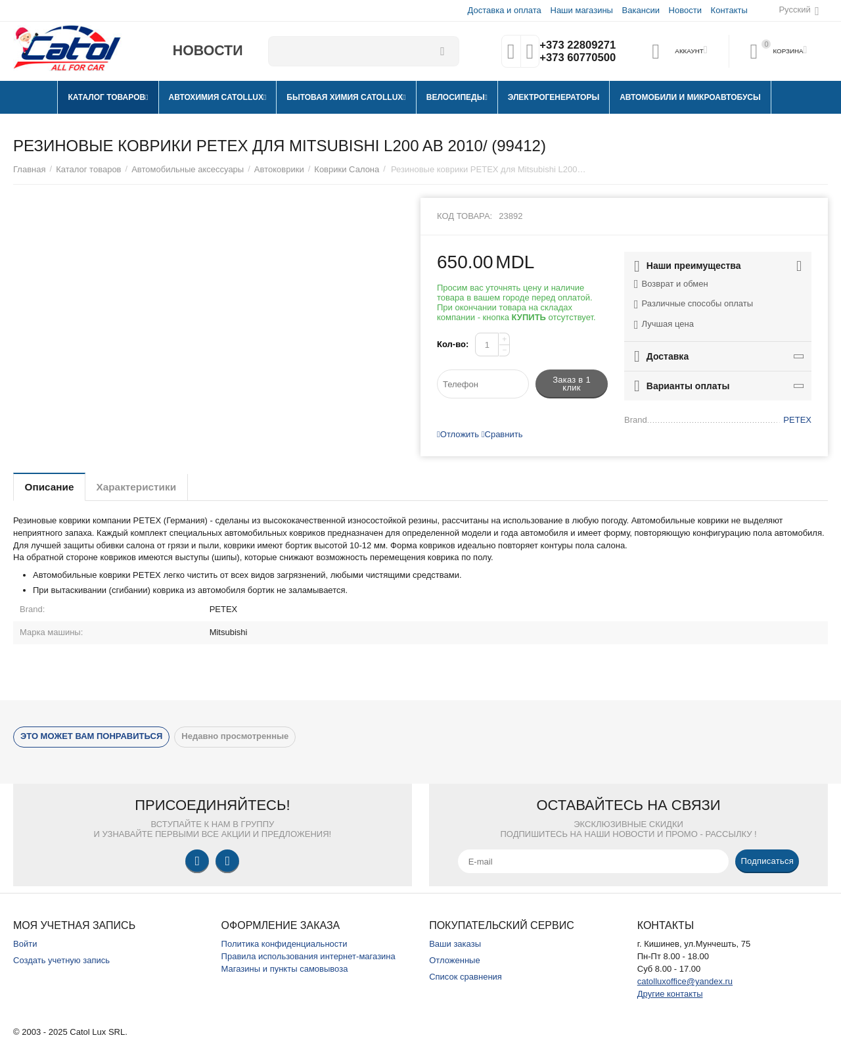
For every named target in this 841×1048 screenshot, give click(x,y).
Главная (29, 169)
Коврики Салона (346, 169)
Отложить (458, 434)
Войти (25, 944)
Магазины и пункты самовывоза (284, 969)
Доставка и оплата (504, 10)
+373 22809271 (576, 44)
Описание (52, 486)
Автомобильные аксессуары (187, 169)
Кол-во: (452, 344)
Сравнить (502, 434)
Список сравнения (465, 977)
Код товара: (464, 216)
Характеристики (147, 486)
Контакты (728, 10)
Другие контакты (670, 994)
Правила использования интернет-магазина (308, 956)
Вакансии (640, 10)
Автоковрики (279, 169)
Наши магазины (580, 10)
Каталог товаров (88, 169)
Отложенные (454, 960)
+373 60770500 (576, 57)
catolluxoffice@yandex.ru (685, 981)
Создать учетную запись (61, 960)
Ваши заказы (455, 944)
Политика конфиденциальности (284, 944)
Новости (684, 10)
